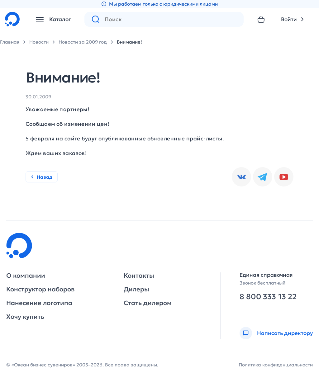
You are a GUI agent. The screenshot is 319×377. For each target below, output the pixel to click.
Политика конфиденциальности (276, 365)
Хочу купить (25, 316)
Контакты (139, 275)
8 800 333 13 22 (268, 296)
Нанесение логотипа (39, 303)
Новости (39, 42)
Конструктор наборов (40, 289)
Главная (9, 42)
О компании (25, 275)
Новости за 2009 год (83, 42)
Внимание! (129, 42)
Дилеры (136, 289)
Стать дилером (148, 303)
